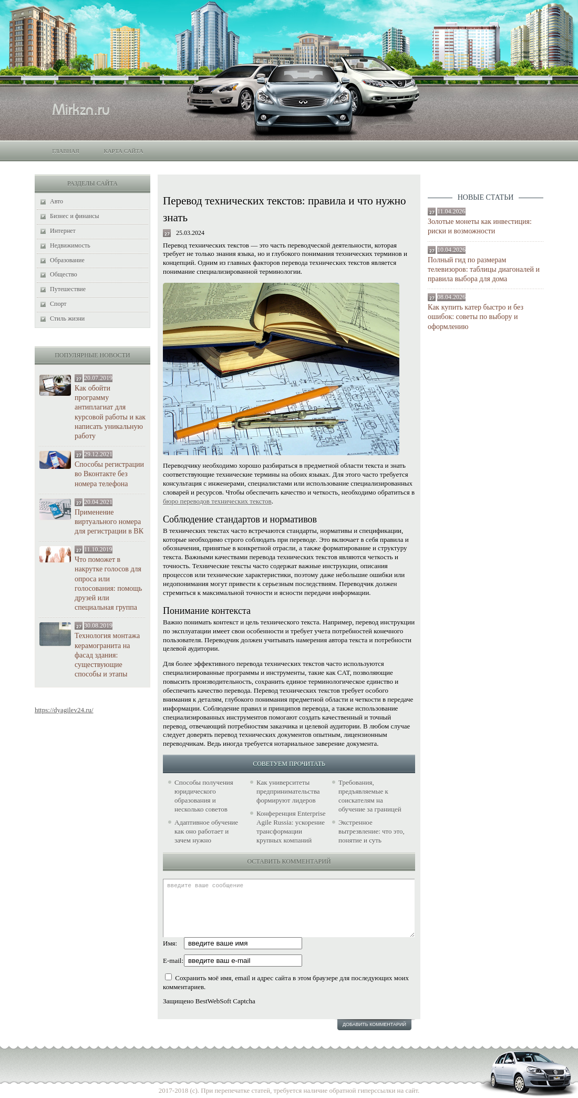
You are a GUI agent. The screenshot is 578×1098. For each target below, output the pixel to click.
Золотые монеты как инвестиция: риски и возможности (480, 226)
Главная (65, 151)
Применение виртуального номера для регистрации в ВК (109, 521)
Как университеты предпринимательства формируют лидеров (288, 791)
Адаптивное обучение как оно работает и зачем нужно (206, 831)
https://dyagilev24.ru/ (64, 710)
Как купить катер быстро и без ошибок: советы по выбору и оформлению (475, 316)
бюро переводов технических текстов (217, 501)
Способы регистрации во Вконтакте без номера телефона (109, 473)
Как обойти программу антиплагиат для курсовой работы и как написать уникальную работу (110, 412)
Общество (63, 274)
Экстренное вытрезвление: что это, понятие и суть (371, 831)
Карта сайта (123, 151)
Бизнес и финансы (74, 216)
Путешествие (68, 289)
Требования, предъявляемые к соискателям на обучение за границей (369, 795)
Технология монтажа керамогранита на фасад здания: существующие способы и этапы (107, 655)
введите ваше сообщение (289, 908)
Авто (56, 201)
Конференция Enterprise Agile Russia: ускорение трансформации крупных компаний (290, 826)
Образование (67, 260)
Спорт (58, 303)
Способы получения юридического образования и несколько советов (203, 795)
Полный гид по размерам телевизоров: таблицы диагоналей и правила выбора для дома (484, 269)
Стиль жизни (67, 318)
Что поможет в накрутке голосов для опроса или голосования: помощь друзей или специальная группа (108, 583)
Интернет (63, 230)
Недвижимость (70, 245)
